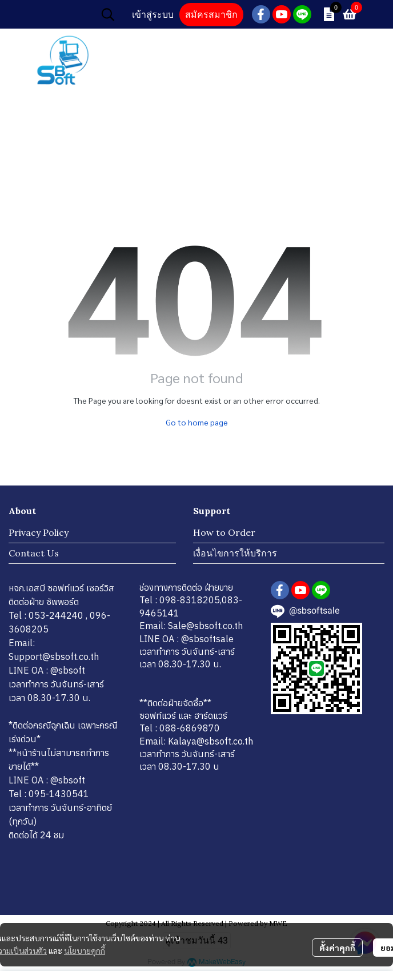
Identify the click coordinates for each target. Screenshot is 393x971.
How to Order (224, 532)
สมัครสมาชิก (211, 14)
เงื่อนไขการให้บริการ (235, 553)
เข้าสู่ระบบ (153, 14)
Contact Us (34, 553)
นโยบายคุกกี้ (84, 950)
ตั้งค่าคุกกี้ (337, 947)
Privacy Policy (39, 532)
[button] (108, 14)
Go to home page (197, 422)
